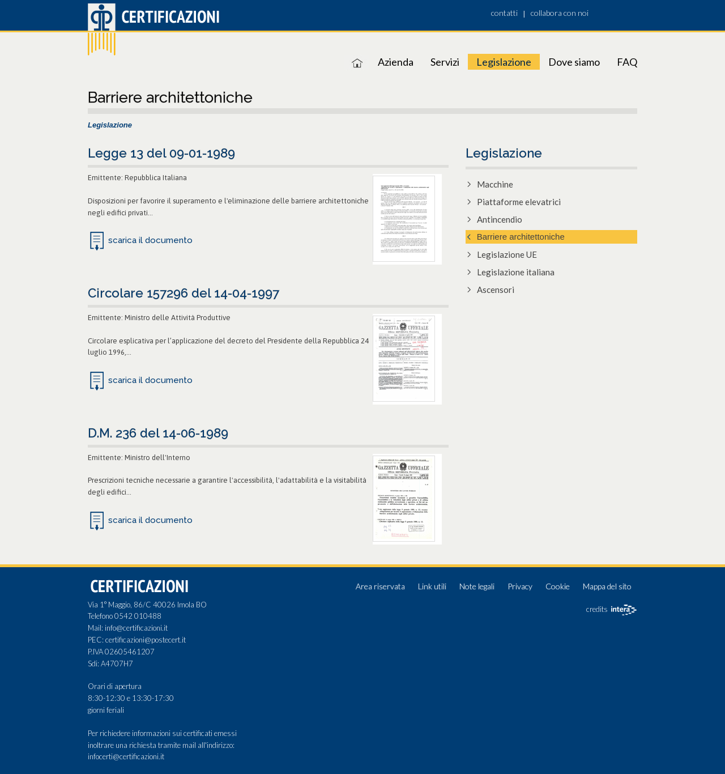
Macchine (495, 184)
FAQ (627, 62)
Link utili (432, 586)
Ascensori (495, 289)
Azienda (395, 62)
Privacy (520, 586)
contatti (504, 13)
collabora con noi (559, 13)
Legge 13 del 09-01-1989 (161, 153)
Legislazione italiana (516, 272)
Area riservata (380, 586)
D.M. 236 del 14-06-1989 (158, 433)
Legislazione (503, 62)
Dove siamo (574, 62)
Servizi (444, 62)
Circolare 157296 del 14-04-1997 (183, 293)
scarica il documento (150, 240)
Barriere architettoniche (521, 236)
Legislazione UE (507, 254)
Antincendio (499, 219)
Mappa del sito (607, 586)
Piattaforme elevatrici (519, 202)
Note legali (476, 586)
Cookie (557, 586)
